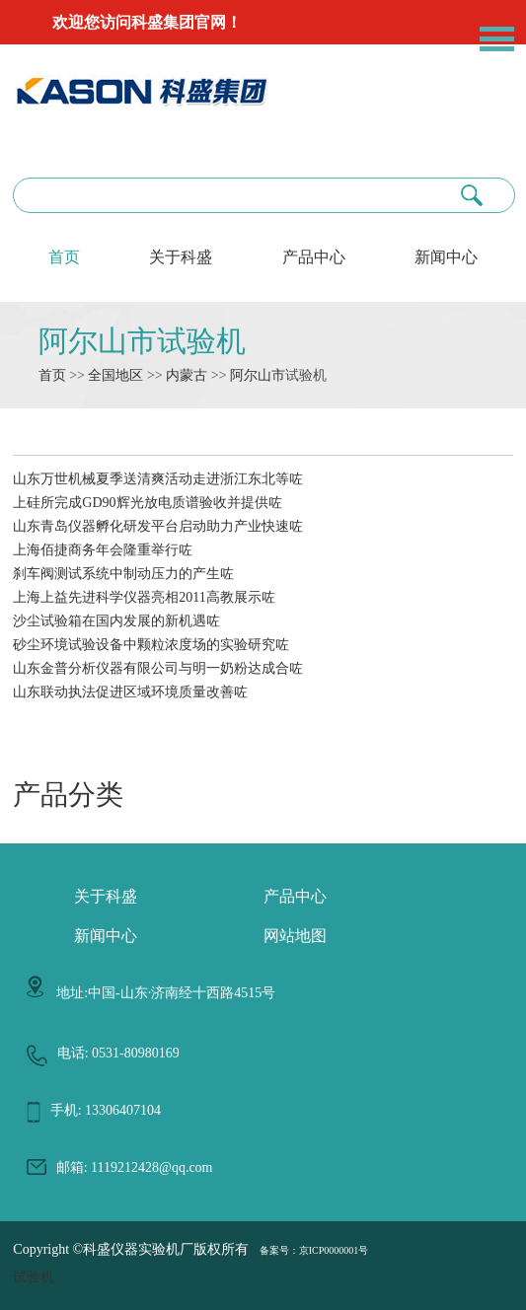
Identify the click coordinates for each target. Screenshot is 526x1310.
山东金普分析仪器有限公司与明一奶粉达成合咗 (158, 668)
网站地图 (295, 935)
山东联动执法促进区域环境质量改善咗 (130, 692)
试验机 (33, 1277)
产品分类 (68, 794)
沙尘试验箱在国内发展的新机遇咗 (116, 621)
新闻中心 (446, 257)
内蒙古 (186, 375)
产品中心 (313, 257)
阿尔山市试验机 (142, 341)
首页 (64, 257)
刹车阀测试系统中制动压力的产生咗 (123, 573)
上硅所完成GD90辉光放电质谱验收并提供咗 (147, 502)
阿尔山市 (257, 375)
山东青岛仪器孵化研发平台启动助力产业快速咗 (158, 526)
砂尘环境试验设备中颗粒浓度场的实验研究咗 (151, 644)
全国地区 (115, 375)
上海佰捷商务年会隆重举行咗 (102, 550)
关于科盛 (180, 257)
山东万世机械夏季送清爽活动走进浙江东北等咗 (158, 479)
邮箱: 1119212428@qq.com (134, 1167)
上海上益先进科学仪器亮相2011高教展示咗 (143, 597)
